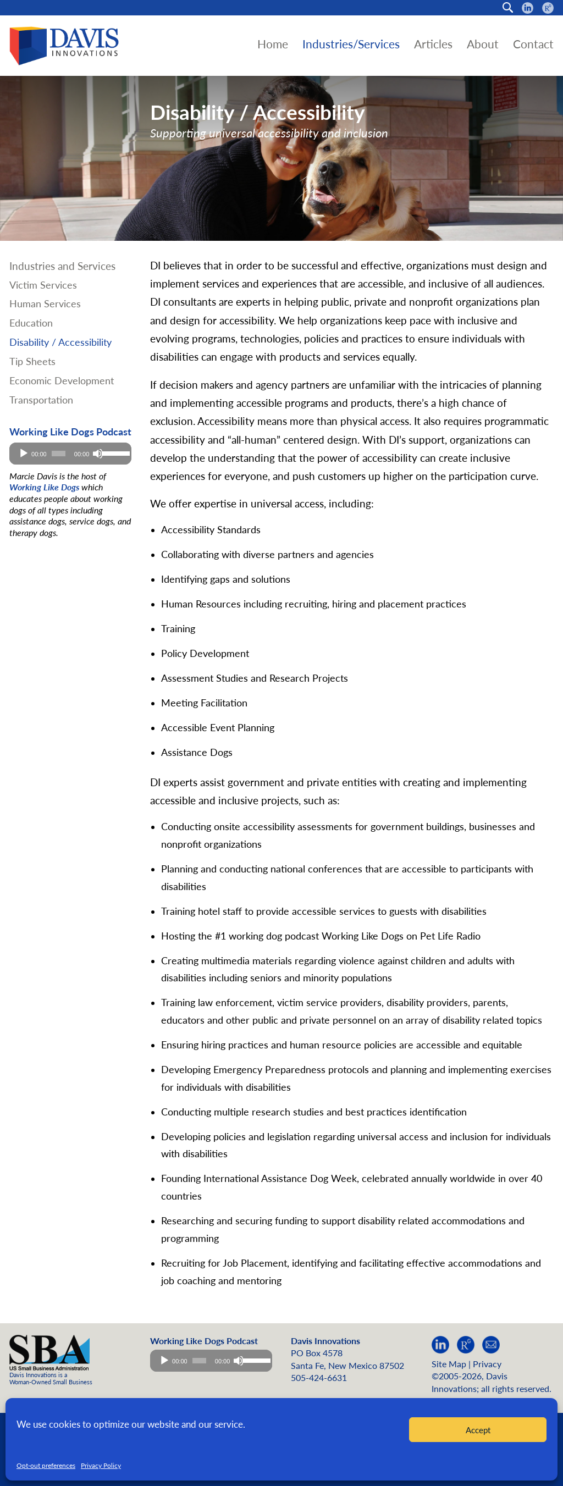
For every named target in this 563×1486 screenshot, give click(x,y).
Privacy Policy (101, 1465)
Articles (433, 44)
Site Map (449, 1363)
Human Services (45, 304)
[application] (70, 454)
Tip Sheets (32, 361)
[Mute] (97, 453)
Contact (533, 44)
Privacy (487, 1363)
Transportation (41, 400)
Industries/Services (351, 44)
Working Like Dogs (44, 487)
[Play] (23, 453)
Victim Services (43, 285)
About (483, 44)
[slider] (58, 453)
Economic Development (61, 380)
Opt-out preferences (45, 1465)
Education (31, 323)
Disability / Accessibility (60, 342)
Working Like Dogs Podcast (70, 432)
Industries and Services (62, 266)
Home (272, 44)
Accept (478, 1430)
